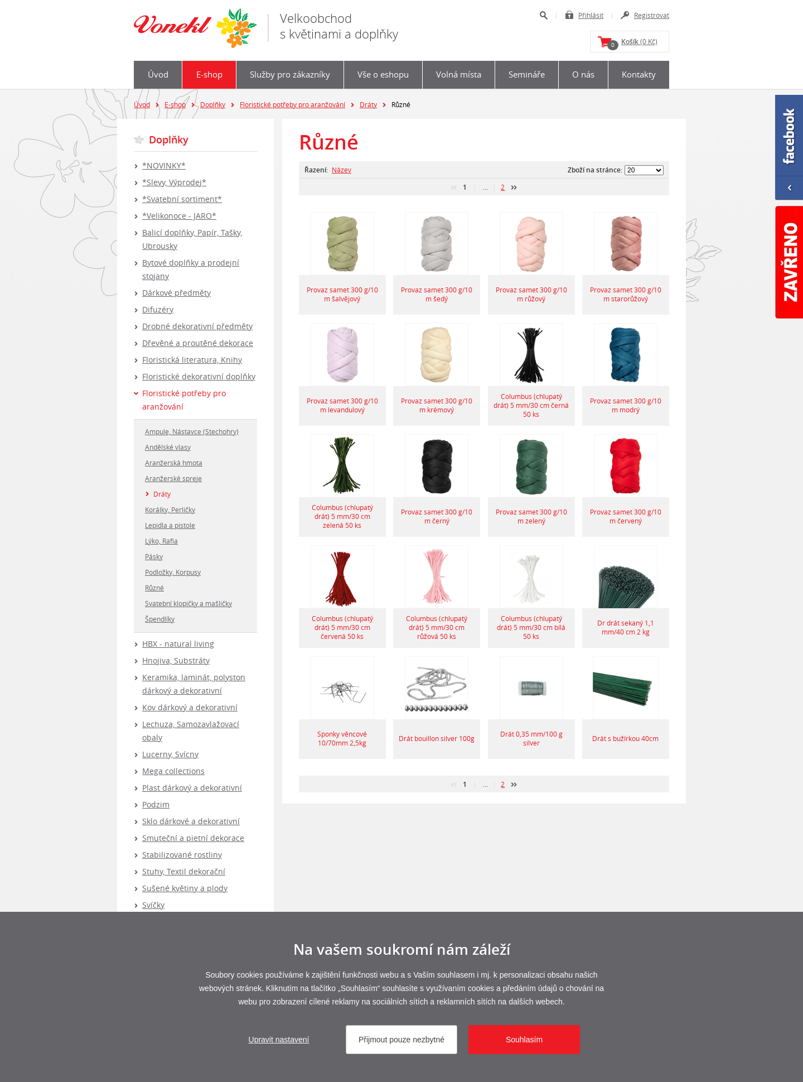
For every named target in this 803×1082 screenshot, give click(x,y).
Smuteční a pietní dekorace (193, 838)
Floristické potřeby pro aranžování (292, 104)
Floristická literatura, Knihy (192, 359)
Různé (154, 587)
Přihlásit (590, 15)
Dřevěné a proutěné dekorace (197, 343)
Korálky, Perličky (170, 509)
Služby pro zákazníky (290, 74)
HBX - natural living (178, 643)
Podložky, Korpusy (173, 572)
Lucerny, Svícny (170, 754)
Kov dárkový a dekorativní (190, 707)
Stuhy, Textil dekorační (183, 871)
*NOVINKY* (164, 165)
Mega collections (173, 771)
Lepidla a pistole (170, 525)
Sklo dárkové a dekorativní (191, 821)
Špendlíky (160, 618)
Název (341, 169)
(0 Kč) (632, 43)
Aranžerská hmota (173, 462)
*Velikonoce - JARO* (179, 215)
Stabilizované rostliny (182, 854)
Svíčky (153, 905)
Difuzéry (157, 309)
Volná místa (458, 74)
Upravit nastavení (279, 1039)
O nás (583, 74)
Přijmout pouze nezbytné (401, 1039)
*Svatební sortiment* (182, 199)
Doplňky (212, 104)
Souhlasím (524, 1039)
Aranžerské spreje (173, 478)
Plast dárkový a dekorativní (192, 787)
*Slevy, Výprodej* (174, 182)
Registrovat (651, 15)
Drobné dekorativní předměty (197, 326)
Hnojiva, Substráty (176, 660)
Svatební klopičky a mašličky (188, 603)
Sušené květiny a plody (185, 888)
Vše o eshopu (383, 74)
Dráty (368, 104)
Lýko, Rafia (161, 540)
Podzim (156, 804)
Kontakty (639, 74)
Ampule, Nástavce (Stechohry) (192, 431)
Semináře (527, 74)
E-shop (209, 74)
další (514, 187)
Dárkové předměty (176, 292)
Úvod (158, 74)
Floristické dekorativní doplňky (198, 376)
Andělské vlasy (168, 447)
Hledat (543, 15)
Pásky (154, 556)
